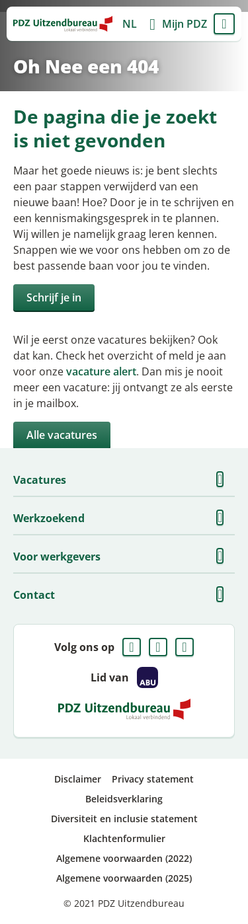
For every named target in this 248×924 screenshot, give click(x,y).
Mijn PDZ (184, 24)
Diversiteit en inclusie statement (124, 818)
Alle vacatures (61, 435)
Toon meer (224, 479)
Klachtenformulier (124, 838)
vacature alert (101, 371)
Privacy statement (153, 779)
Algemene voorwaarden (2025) (124, 878)
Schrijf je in (53, 297)
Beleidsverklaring (124, 798)
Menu (224, 23)
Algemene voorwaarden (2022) (124, 858)
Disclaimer (77, 779)
